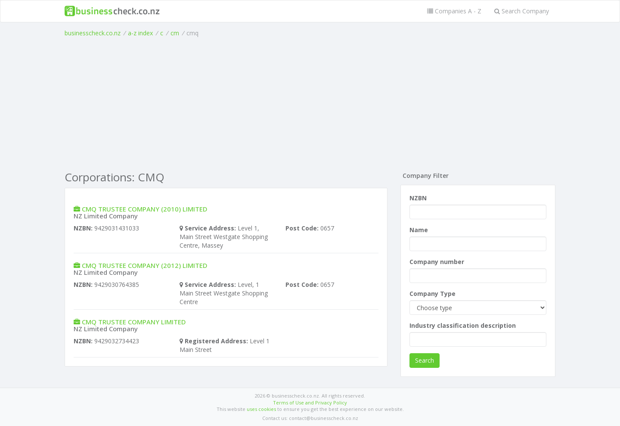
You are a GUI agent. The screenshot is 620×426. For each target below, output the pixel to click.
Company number (436, 262)
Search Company (521, 11)
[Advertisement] (310, 102)
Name (418, 230)
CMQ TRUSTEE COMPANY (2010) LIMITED (144, 209)
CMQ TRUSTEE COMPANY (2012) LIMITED (144, 265)
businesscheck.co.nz (93, 33)
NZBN (418, 198)
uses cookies (261, 409)
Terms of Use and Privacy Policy (310, 402)
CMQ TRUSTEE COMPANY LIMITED (134, 321)
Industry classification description (462, 325)
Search (424, 360)
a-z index (140, 33)
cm (174, 33)
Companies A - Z (454, 11)
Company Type (432, 293)
